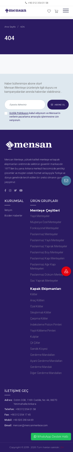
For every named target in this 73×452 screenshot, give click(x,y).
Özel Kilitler (36, 306)
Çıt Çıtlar (35, 342)
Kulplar (34, 336)
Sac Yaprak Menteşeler (44, 280)
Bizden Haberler (13, 215)
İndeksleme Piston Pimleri (46, 324)
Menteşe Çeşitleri (45, 210)
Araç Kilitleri (37, 300)
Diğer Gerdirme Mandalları (46, 373)
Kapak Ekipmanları (45, 289)
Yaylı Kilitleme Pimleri (43, 330)
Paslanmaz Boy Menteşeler (46, 252)
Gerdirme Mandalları (42, 354)
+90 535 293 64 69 (23, 419)
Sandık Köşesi (38, 348)
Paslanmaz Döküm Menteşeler (48, 274)
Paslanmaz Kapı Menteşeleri (47, 258)
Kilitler (33, 294)
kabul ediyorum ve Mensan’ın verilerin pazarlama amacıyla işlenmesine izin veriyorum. (34, 117)
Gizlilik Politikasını (19, 113)
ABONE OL (58, 104)
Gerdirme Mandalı (41, 366)
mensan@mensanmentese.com (30, 425)
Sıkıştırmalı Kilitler (40, 312)
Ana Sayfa (10, 26)
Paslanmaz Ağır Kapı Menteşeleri (43, 266)
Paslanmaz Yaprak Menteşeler (48, 246)
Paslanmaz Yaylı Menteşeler (47, 240)
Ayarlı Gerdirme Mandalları (46, 360)
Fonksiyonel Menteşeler (44, 228)
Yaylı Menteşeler (40, 216)
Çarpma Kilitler (39, 318)
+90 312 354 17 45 (21, 414)
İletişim (8, 210)
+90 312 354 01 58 (38, 2)
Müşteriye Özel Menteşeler (45, 222)
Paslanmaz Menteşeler (44, 234)
